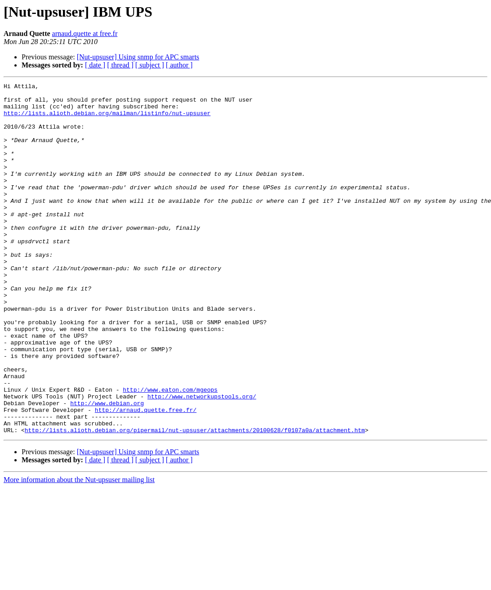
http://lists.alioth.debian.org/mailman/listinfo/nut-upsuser (107, 120)
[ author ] (179, 65)
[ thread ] (120, 65)
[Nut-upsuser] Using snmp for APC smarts (138, 57)
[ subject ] (149, 65)
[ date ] (95, 65)
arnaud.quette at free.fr (85, 33)
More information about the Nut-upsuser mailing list (79, 550)
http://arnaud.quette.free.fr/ (145, 476)
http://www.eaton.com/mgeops (170, 451)
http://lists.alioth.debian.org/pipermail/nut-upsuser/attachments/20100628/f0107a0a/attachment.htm (195, 500)
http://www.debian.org (107, 468)
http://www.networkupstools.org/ (201, 460)
